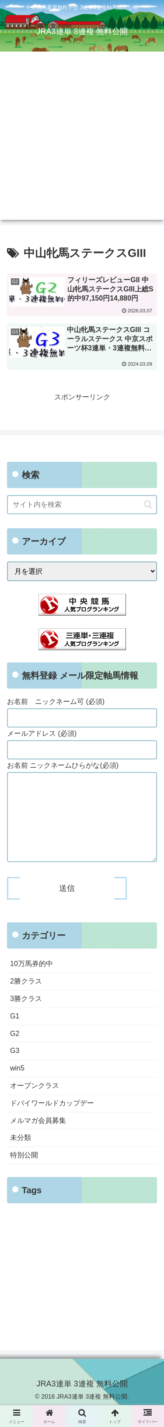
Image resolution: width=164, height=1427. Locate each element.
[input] (82, 504)
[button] (148, 504)
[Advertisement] (82, 138)
